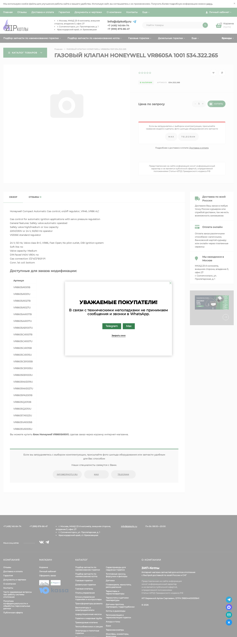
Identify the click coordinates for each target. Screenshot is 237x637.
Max (129, 326)
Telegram (112, 326)
